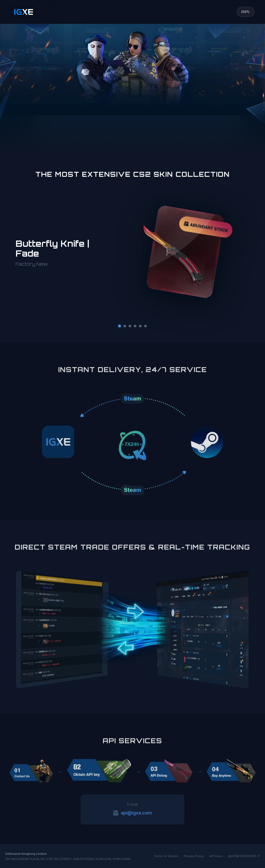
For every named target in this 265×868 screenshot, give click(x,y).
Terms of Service (166, 856)
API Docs (216, 856)
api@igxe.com (132, 813)
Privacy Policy (194, 856)
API (245, 12)
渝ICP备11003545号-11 (244, 856)
